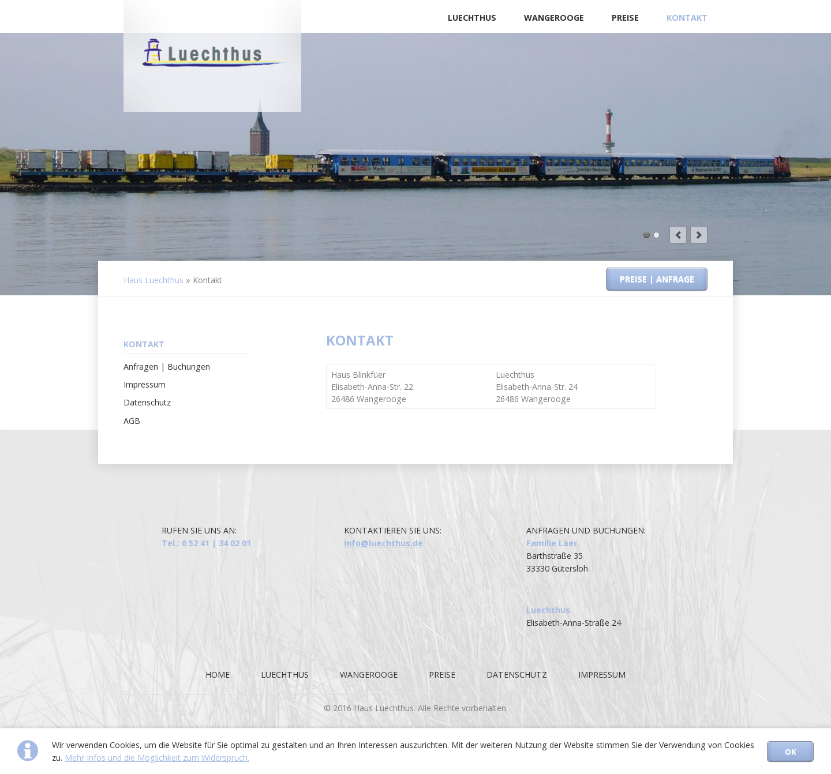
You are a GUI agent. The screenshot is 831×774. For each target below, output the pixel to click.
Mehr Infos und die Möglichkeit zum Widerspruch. (157, 757)
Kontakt (687, 17)
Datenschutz (147, 402)
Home (217, 674)
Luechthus (472, 17)
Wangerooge (554, 17)
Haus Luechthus (153, 280)
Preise (625, 17)
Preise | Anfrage (657, 278)
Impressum (144, 384)
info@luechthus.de (383, 543)
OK (790, 751)
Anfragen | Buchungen (166, 366)
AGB (131, 420)
